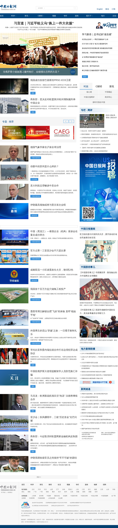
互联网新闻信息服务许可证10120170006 (56, 502)
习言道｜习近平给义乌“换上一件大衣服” (44, 23)
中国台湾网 (94, 496)
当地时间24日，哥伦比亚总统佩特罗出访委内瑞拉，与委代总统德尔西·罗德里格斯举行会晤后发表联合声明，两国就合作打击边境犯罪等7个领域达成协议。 (53, 359)
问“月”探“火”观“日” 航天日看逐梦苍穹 (95, 44)
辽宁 (57, 489)
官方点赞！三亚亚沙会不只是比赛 (48, 250)
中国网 (49, 496)
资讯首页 (34, 215)
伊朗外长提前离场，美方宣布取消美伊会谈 (94, 394)
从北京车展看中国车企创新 (89, 362)
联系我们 (10, 492)
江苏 (83, 489)
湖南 (29, 492)
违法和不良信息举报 (37, 502)
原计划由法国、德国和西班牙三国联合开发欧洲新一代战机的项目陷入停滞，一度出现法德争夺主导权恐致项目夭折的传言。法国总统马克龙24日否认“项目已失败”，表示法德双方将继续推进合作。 (53, 405)
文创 (114, 16)
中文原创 (34, 179)
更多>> (39, 477)
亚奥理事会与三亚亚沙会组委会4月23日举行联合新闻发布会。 (49, 255)
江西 (101, 489)
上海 (77, 489)
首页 (2, 16)
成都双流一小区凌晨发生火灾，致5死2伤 (51, 269)
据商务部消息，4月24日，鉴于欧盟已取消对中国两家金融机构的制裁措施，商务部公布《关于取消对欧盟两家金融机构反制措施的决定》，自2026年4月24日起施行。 (53, 446)
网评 (90, 110)
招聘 (104, 484)
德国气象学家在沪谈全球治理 (45, 147)
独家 (95, 484)
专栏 (65, 16)
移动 (107, 9)
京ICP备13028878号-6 (73, 505)
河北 (45, 489)
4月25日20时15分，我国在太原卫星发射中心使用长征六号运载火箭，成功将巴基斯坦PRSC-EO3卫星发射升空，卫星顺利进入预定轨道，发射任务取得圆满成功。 (53, 87)
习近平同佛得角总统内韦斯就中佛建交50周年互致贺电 (53, 29)
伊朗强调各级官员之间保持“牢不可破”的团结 (53, 457)
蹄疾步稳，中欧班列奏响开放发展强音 (95, 53)
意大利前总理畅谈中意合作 (44, 185)
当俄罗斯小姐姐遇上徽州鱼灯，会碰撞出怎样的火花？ (31, 71)
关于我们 (3, 492)
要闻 (33, 93)
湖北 (23, 492)
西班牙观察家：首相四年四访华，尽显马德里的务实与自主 (99, 134)
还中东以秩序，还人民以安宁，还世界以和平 (95, 141)
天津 (39, 489)
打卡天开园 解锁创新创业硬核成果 (91, 416)
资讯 (26, 16)
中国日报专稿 (36, 158)
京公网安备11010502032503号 (40, 505)
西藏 (77, 492)
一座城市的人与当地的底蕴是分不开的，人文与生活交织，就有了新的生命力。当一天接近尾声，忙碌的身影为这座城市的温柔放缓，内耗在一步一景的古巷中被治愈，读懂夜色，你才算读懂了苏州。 (53, 173)
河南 (113, 489)
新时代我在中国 (99, 102)
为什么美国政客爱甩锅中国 (89, 397)
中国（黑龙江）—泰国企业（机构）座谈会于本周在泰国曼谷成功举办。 (52, 238)
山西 (51, 489)
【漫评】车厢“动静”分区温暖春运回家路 (93, 147)
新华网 (41, 496)
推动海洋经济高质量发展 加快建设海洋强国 (97, 48)
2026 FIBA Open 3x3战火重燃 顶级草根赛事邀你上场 (97, 419)
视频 (54, 16)
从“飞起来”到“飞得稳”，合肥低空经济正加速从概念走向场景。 (49, 318)
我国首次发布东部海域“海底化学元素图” (93, 371)
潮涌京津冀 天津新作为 (90, 61)
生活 (59, 484)
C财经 (40, 16)
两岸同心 (108, 97)
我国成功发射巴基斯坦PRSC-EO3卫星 (50, 80)
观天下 (88, 16)
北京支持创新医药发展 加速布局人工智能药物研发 (96, 375)
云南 (71, 492)
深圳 (96, 492)
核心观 (89, 92)
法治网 (60, 498)
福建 (95, 489)
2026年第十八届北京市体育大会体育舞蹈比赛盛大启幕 (98, 400)
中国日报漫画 (88, 228)
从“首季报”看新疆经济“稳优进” (92, 57)
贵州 (65, 492)
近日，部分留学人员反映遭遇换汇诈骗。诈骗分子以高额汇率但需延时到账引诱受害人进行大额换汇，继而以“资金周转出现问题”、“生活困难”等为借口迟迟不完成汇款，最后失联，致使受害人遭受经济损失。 (54, 380)
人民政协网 (51, 498)
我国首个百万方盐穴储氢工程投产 (48, 289)
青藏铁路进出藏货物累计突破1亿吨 (92, 378)
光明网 (24, 498)
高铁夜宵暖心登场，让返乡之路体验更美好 (94, 151)
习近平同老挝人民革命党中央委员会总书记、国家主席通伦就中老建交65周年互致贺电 (56, 27)
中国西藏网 (104, 496)
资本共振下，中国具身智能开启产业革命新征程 (95, 144)
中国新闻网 (41, 498)
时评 (13, 16)
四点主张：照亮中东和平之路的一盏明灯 (93, 131)
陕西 (84, 492)
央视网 (65, 496)
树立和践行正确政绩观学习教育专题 (94, 70)
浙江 (89, 489)
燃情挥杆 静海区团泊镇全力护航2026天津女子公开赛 (97, 413)
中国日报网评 (89, 97)
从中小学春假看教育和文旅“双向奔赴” (92, 353)
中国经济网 (84, 496)
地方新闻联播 (88, 348)
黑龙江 (70, 489)
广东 (35, 492)
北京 (33, 489)
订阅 (113, 9)
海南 (47, 492)
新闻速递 (85, 389)
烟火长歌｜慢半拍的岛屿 (90, 66)
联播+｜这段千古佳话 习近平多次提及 (17, 27)
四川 (59, 492)
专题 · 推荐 (8, 121)
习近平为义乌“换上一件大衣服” (26, 29)
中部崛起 (108, 92)
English (100, 9)
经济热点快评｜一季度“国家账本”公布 (95, 39)
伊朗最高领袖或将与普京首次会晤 (48, 204)
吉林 (63, 489)
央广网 (113, 496)
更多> (85, 76)
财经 (50, 484)
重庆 (53, 492)
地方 (103, 16)
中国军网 (32, 498)
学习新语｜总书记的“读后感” (97, 34)
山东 (107, 489)
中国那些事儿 (88, 267)
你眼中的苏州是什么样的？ (44, 166)
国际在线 (57, 496)
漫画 (76, 16)
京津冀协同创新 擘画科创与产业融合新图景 (94, 137)
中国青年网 (74, 496)
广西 (41, 492)
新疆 (90, 492)
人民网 (34, 496)
